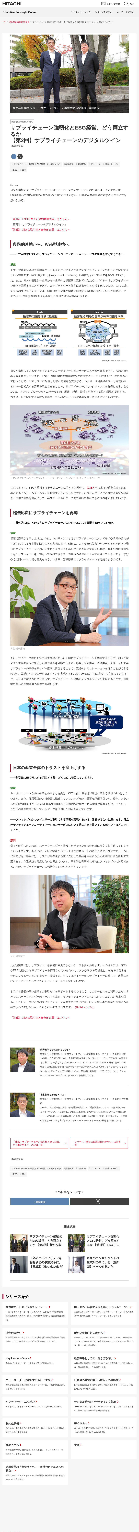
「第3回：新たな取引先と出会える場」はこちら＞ (40, 229)
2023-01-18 (17, 146)
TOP (4, 22)
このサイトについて (80, 12)
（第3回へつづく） (84, 1007)
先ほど (91, 487)
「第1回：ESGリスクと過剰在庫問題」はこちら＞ (40, 219)
